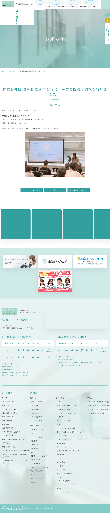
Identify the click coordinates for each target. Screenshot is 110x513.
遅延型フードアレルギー (40, 456)
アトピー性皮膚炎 (37, 437)
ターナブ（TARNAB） (65, 473)
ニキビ (33, 433)
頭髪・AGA (35, 482)
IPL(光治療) (61, 454)
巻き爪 (33, 452)
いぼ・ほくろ (35, 463)
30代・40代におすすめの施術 (99, 405)
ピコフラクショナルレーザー (67, 405)
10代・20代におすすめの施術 (99, 402)
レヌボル (60, 417)
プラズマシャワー (63, 436)
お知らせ (13, 71)
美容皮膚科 (35, 409)
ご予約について (8, 443)
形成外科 (34, 413)
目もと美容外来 (36, 417)
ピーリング (61, 458)
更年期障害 (35, 448)
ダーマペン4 (61, 447)
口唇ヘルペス (35, 445)
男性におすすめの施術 (96, 413)
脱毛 (58, 424)
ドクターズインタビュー (11, 409)
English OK (6, 424)
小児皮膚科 (35, 405)
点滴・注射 (61, 469)
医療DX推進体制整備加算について (14, 439)
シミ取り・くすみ (37, 429)
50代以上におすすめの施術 (98, 409)
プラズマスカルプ (63, 439)
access (44, 3)
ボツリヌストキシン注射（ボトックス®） (72, 432)
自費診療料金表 (8, 428)
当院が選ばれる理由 (9, 413)
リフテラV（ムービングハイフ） (69, 451)
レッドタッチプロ (63, 409)
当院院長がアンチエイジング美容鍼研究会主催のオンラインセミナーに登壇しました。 (79, 190)
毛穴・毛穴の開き (37, 471)
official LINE (92, 3)
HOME (4, 71)
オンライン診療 (8, 435)
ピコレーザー (62, 402)
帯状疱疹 (34, 441)
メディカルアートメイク (66, 485)
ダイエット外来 (36, 421)
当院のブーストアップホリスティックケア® (16, 455)
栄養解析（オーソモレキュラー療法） (15, 461)
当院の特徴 (60, 7)
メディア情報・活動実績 (11, 432)
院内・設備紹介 (8, 417)
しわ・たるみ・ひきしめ (40, 467)
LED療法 (60, 466)
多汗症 (33, 475)
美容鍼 (59, 488)
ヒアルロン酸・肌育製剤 (66, 428)
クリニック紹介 (46, 7)
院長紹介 (5, 405)
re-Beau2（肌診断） (64, 481)
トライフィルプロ (63, 421)
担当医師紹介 (7, 420)
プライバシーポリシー (10, 447)
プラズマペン (62, 443)
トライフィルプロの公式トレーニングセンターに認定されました (32, 190)
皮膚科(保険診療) (37, 402)
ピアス (59, 477)
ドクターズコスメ (63, 492)
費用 (94, 7)
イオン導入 (61, 462)
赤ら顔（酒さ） (36, 460)
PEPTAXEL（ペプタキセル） (67, 413)
